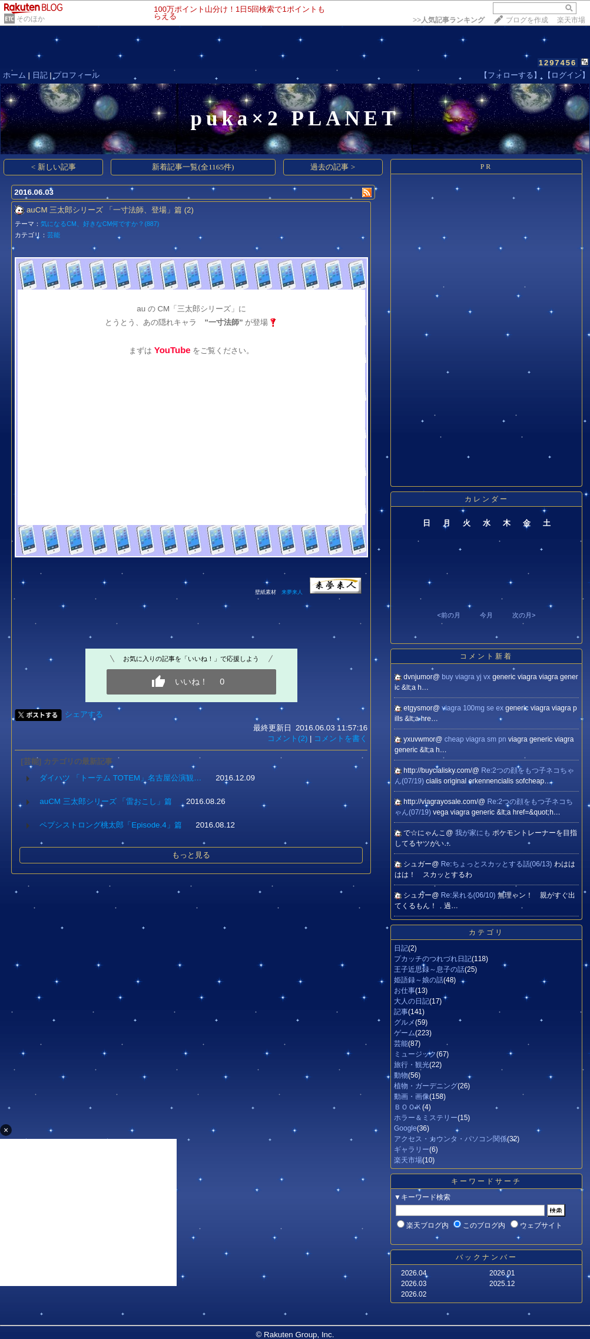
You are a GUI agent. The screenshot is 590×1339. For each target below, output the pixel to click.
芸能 (53, 234)
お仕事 (404, 990)
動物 (401, 1075)
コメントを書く (340, 738)
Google (405, 1128)
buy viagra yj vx (467, 677)
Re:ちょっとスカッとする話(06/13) (497, 864)
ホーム (14, 75)
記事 (401, 1012)
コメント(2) (287, 738)
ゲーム (404, 1033)
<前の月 (448, 615)
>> (449, 20)
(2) (189, 209)
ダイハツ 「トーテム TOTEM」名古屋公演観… (120, 777)
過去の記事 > (332, 166)
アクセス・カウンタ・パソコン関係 (450, 1139)
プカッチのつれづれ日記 (433, 959)
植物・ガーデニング (426, 1086)
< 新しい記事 (53, 166)
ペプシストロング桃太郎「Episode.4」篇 (110, 824)
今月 (486, 615)
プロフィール (77, 75)
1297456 (558, 62)
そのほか (30, 19)
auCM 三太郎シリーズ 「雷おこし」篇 (105, 801)
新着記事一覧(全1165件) (193, 166)
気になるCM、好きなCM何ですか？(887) (100, 223)
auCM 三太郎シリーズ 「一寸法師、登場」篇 (104, 209)
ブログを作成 (527, 20)
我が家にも (473, 833)
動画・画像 (411, 1096)
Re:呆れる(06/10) (469, 895)
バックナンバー (487, 1257)
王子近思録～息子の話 (429, 969)
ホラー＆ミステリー (426, 1118)
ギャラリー (411, 1149)
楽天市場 (571, 20)
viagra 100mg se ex (473, 708)
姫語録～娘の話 (418, 980)
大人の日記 (411, 1001)
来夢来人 (292, 592)
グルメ (404, 1022)
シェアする (84, 714)
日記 (40, 75)
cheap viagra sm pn (476, 739)
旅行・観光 (411, 1065)
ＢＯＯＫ (408, 1107)
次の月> (523, 615)
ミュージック (415, 1054)
